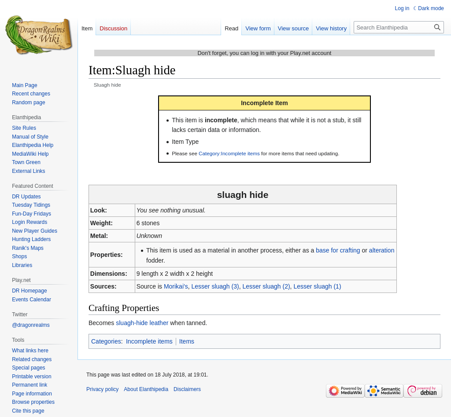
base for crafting (338, 250)
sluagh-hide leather (142, 322)
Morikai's (176, 286)
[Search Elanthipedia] (399, 27)
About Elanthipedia (146, 389)
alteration (382, 250)
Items (186, 341)
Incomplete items (149, 341)
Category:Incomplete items (229, 153)
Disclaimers (187, 389)
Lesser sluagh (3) (215, 286)
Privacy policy (102, 389)
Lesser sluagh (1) (317, 286)
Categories (106, 341)
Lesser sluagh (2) (266, 286)
